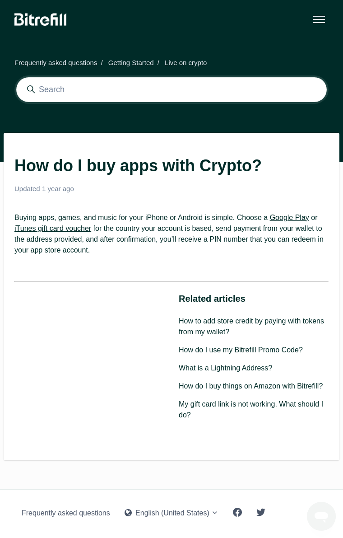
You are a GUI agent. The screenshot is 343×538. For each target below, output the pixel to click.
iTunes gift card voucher (52, 228)
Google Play (289, 217)
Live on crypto (186, 62)
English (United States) (172, 513)
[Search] (171, 90)
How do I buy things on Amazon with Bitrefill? (251, 386)
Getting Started (131, 62)
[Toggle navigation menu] (319, 19)
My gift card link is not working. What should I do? (251, 409)
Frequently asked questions (55, 62)
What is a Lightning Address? (225, 368)
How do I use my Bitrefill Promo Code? (241, 350)
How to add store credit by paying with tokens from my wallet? (251, 326)
